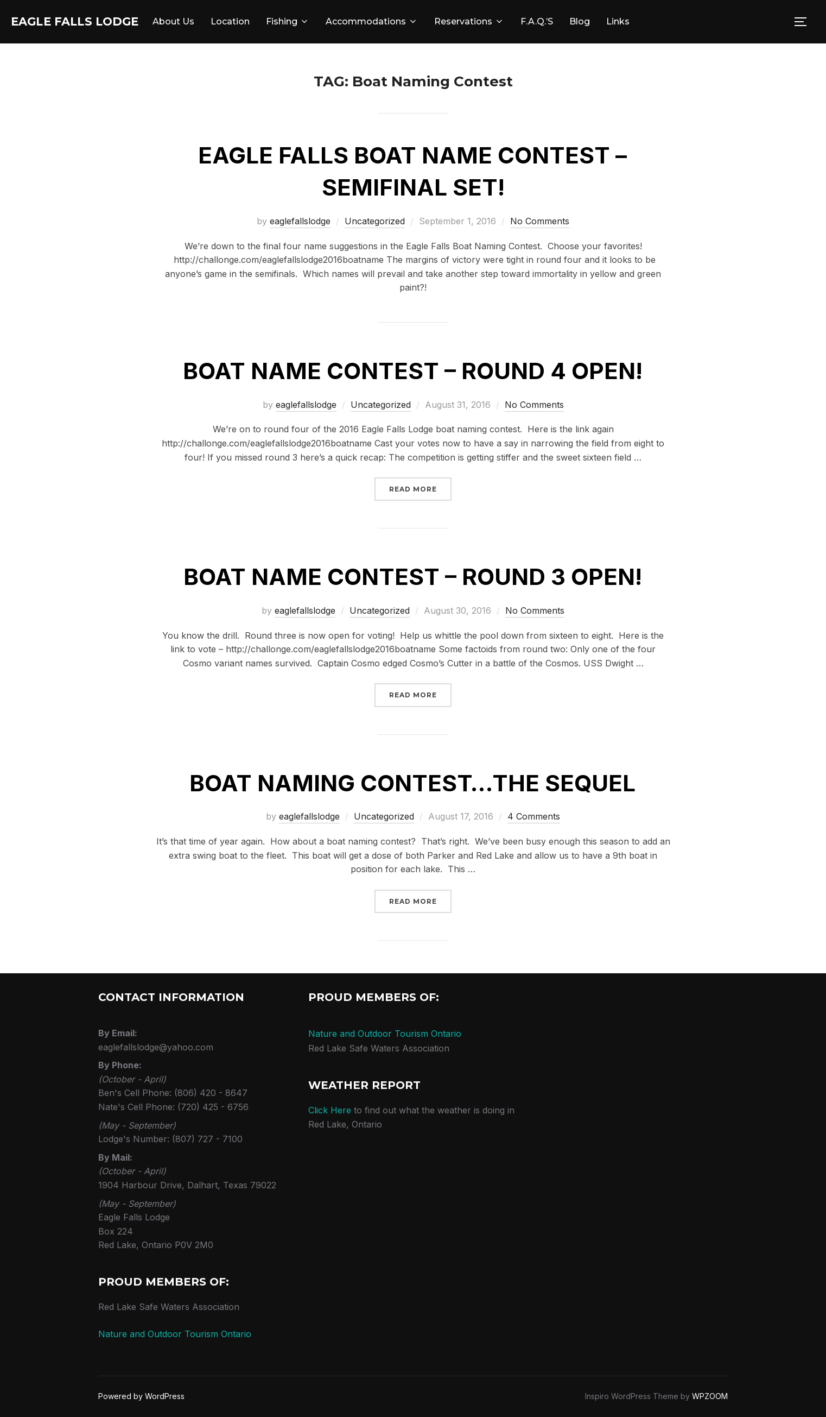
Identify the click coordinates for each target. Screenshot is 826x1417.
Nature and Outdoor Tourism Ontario (174, 1333)
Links (653, 21)
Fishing (323, 21)
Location (265, 21)
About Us (209, 21)
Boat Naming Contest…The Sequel (412, 783)
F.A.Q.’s (572, 21)
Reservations (505, 21)
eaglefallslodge (300, 221)
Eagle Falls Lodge (93, 22)
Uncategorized (375, 221)
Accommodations (407, 21)
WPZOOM (710, 1396)
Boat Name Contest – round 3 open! (412, 576)
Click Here (329, 1110)
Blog (615, 21)
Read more (420, 488)
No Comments (539, 221)
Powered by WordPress (141, 1396)
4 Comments (533, 816)
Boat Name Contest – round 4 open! (413, 371)
